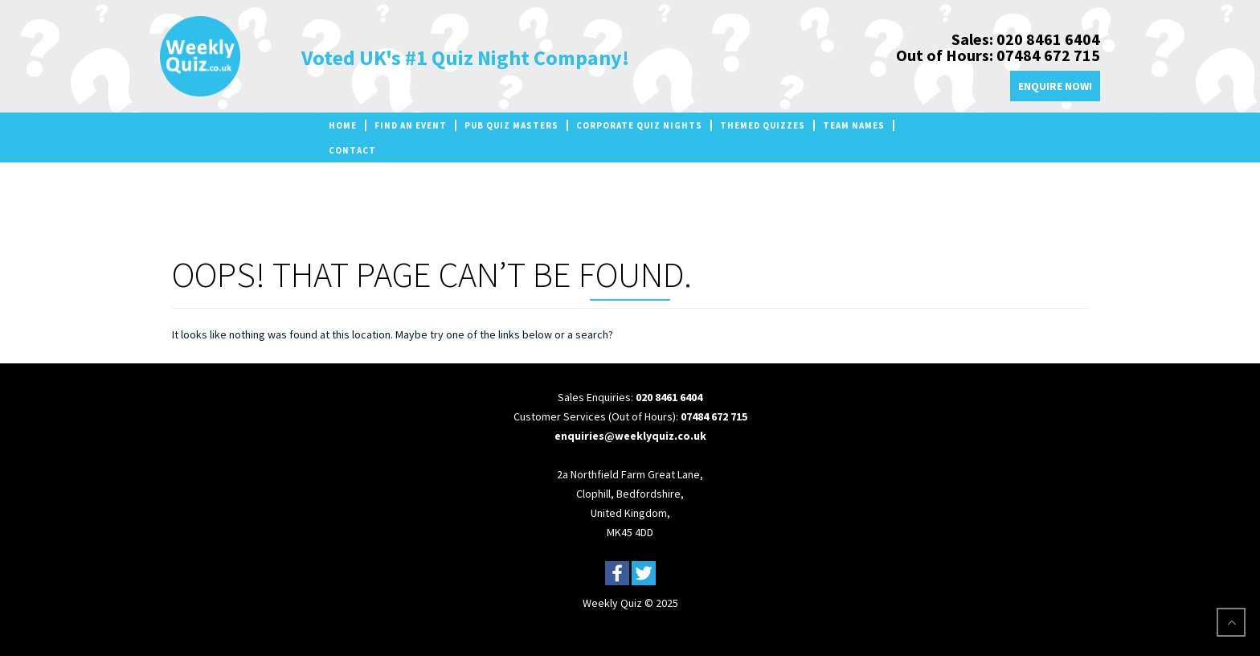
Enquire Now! (1055, 86)
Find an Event (410, 125)
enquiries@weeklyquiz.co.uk (630, 435)
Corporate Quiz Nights (639, 125)
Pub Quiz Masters (511, 125)
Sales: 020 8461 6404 (1025, 39)
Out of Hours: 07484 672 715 (998, 55)
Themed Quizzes (762, 125)
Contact (352, 150)
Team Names (854, 125)
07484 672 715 (714, 416)
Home (343, 125)
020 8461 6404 (669, 397)
